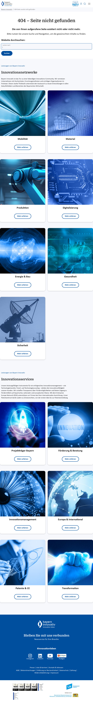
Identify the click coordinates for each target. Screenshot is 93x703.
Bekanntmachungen (28, 670)
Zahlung (73, 670)
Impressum (55, 673)
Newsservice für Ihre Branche (46, 639)
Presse (32, 668)
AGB (18, 670)
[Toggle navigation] (89, 4)
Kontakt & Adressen (56, 668)
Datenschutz (64, 670)
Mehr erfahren (22, 147)
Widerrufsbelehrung (41, 673)
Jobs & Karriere (42, 668)
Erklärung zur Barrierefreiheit (47, 670)
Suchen (7, 53)
